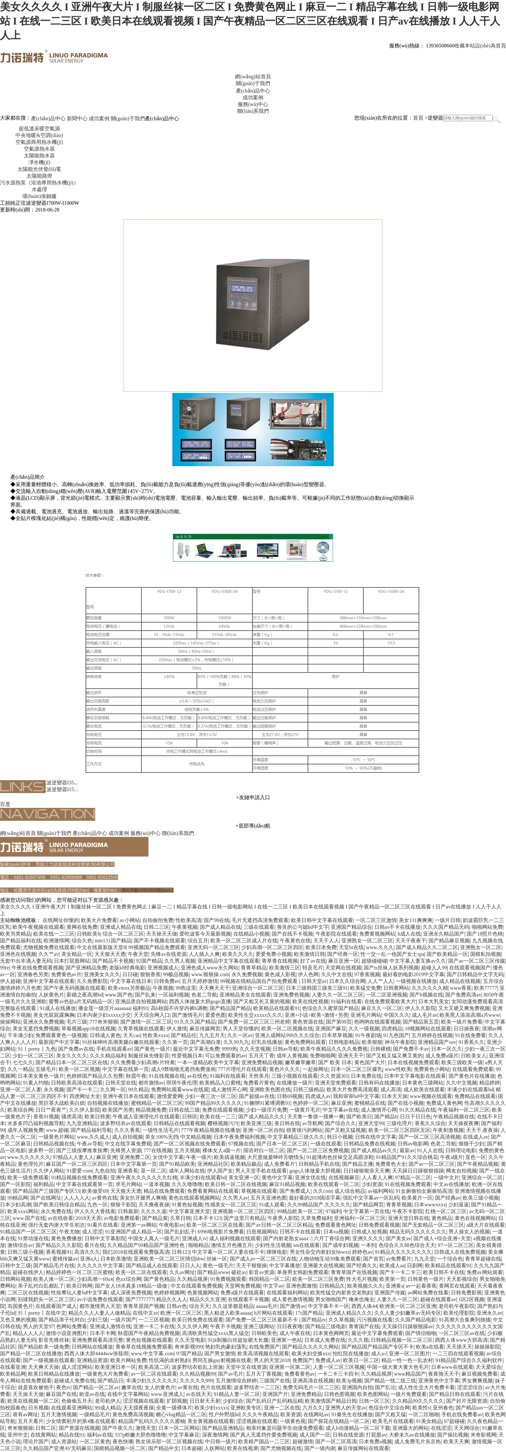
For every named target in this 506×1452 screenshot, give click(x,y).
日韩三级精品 (308, 1089)
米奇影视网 (483, 1434)
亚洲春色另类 (32, 974)
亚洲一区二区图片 (409, 1353)
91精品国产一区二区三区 (28, 1231)
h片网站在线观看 (273, 1313)
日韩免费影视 (466, 1292)
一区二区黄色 (94, 1441)
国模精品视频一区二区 (120, 1448)
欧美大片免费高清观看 (352, 1089)
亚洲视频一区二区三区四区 (243, 1211)
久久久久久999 (196, 1380)
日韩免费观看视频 (379, 1225)
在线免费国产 (264, 1346)
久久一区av (240, 1035)
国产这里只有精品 (244, 1218)
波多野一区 (41, 1150)
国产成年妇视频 (340, 1245)
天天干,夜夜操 (482, 1130)
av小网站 (129, 920)
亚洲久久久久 (367, 1238)
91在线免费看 (470, 1035)
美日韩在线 (287, 1123)
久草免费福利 (316, 1218)
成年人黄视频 (292, 1055)
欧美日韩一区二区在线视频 (236, 1184)
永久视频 (54, 1089)
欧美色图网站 (372, 1394)
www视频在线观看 (431, 1096)
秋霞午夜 (136, 1076)
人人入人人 (77, 1198)
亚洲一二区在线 (282, 1407)
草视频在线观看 (259, 1191)
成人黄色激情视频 (292, 1299)
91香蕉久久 (471, 1042)
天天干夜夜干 (410, 940)
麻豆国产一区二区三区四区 (77, 1164)
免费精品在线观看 (475, 1096)
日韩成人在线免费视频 (460, 1252)
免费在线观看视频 (222, 1110)
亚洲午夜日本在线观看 (128, 1096)
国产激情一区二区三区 (146, 1022)
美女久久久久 (71, 1055)
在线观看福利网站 (287, 1292)
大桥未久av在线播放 (412, 1434)
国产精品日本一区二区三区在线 (71, 1062)
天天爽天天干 (214, 988)
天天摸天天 (459, 1346)
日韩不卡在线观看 (300, 1231)
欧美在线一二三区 (54, 934)
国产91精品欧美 (177, 1164)
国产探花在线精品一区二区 (339, 1421)
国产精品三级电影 (325, 1326)
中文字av (273, 1286)
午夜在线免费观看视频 (37, 967)
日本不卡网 (103, 1333)
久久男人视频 (179, 961)
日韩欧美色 (264, 1333)
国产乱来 (145, 994)
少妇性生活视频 (273, 1245)
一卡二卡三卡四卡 (338, 1374)
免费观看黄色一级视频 (61, 1035)
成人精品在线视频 (460, 981)
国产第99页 (339, 1022)
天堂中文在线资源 (246, 1367)
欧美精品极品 (246, 1164)
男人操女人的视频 (469, 1231)
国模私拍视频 (485, 954)
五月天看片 (31, 1421)
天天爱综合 (488, 1367)
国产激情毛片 (187, 1015)
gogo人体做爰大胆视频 (315, 1170)
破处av (239, 1272)
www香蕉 (461, 988)
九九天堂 (424, 1258)
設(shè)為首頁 (490, 45)
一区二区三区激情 (376, 920)
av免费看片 (398, 1258)
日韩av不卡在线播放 (397, 927)
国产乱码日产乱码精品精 (274, 1401)
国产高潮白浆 (205, 1042)
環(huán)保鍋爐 (39, 196)
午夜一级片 (199, 1157)
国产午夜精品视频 (477, 1164)
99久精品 (138, 1089)
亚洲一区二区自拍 (263, 1130)
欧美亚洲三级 (256, 1123)
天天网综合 (467, 1428)
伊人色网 (308, 974)
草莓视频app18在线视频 (88, 1028)
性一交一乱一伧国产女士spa (392, 954)
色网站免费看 (71, 1326)
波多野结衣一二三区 (257, 1387)
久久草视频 (341, 1319)
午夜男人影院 (283, 1218)
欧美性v (421, 1407)
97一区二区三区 (456, 1245)
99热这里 (186, 988)
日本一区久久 (446, 1049)
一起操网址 (316, 1069)
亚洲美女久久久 (102, 974)
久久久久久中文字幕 (100, 1265)
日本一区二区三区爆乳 (356, 1069)
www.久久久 (380, 947)
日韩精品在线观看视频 (179, 1123)
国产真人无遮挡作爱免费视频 (263, 1434)
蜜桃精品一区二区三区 (157, 1103)
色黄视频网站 (202, 1292)
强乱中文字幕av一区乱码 (371, 1198)
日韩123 (181, 1252)
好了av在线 (313, 961)
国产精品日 (110, 1380)
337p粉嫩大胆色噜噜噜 (140, 1434)
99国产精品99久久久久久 (213, 1103)
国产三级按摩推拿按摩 (82, 1150)
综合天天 (199, 1306)
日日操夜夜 (467, 1028)
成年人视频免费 (25, 1130)
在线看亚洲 (13, 1367)
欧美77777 (485, 988)
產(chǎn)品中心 (48, 118)
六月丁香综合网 (332, 1238)
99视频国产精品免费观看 (156, 947)
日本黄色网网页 (331, 1333)
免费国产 (302, 1360)
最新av (407, 1150)
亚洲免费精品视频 (262, 1062)
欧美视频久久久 (365, 1286)
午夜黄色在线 (295, 940)
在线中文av (145, 1313)
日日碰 (130, 974)
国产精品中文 (163, 1448)
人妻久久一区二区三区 (337, 994)
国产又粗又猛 (390, 1414)
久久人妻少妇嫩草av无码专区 (407, 1313)
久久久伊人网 (192, 1326)
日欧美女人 (474, 1055)
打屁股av (376, 1434)
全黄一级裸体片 (174, 1407)
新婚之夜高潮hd (84, 994)
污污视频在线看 (375, 1319)
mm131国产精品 (113, 940)
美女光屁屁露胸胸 (54, 1015)
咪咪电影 (277, 1252)
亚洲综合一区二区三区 (258, 988)
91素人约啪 (36, 1082)
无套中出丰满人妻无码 (26, 961)
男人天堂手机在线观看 (261, 1170)
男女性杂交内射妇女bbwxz (320, 1252)
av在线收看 (60, 1218)
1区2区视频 (471, 1299)
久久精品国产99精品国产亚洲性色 (146, 1245)
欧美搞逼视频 (229, 1157)
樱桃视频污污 (222, 1123)
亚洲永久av (489, 1313)
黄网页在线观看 (457, 1286)
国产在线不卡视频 (292, 934)
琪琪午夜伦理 (181, 1082)
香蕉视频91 (59, 1252)
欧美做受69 (95, 1191)
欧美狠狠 (372, 1042)
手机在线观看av (114, 1049)
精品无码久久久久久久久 (418, 1231)
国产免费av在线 (76, 1049)
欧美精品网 (13, 1374)
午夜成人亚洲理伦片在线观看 (146, 1116)
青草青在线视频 (280, 961)
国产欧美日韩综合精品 (59, 1204)
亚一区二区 (154, 1170)
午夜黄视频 (184, 927)
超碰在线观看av (438, 1299)
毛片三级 (76, 1022)
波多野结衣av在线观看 (125, 1123)
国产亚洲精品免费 (86, 967)
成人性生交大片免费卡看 (426, 1387)
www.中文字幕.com (152, 1353)
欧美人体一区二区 (54, 1279)
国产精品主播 (357, 1164)
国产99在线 (216, 920)
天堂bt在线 (351, 947)
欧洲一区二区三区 (181, 1313)
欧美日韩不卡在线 (443, 1272)
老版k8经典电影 (127, 967)
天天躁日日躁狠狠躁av (407, 1326)
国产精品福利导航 (91, 1130)
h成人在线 (409, 934)
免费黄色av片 (66, 974)
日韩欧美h (88, 934)
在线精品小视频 (251, 934)
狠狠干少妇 (471, 1143)
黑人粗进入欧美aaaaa (228, 1313)
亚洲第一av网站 (139, 1225)
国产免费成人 (294, 1191)
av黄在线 (188, 1387)
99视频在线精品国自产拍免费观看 (259, 981)
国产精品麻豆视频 (449, 940)
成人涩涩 (92, 1231)
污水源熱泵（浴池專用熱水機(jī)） (39, 182)
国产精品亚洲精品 (222, 1428)
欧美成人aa (392, 1265)
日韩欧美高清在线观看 (77, 1082)
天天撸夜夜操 (153, 1204)
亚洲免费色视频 (291, 994)
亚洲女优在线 (310, 1177)
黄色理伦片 (31, 1164)
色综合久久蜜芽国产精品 (330, 1008)
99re (4, 967)
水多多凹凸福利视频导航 (35, 1123)
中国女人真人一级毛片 (154, 1238)
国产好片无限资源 (466, 1401)
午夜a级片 (451, 1157)
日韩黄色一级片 (426, 1279)
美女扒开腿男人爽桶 (143, 1198)
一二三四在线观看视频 (458, 1353)
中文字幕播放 (284, 1265)
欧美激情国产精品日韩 (331, 1401)
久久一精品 (20, 1069)
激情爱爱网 (170, 1096)
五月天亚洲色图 (268, 1198)
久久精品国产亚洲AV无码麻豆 (57, 1448)
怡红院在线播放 (351, 1353)
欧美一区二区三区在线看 (215, 1225)
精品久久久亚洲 (207, 1299)
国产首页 (373, 1258)
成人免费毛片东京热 (417, 1441)
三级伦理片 (399, 1123)
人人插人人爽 (204, 954)
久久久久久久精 (430, 988)
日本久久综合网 (347, 981)
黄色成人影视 (280, 974)
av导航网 (312, 1123)
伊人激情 (177, 1028)
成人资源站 (64, 1441)
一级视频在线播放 (416, 981)
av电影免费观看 (122, 1218)
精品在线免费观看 (164, 1191)
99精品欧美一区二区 (300, 1211)
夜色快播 (123, 1441)
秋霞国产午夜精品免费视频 (149, 1333)
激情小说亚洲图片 (66, 1333)
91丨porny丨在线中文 (42, 1313)
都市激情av (151, 1082)
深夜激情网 (215, 1434)
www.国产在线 (29, 1218)
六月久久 (312, 1407)
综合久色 (82, 940)
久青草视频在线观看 (141, 1028)
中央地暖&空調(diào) (39, 135)
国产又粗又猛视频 (345, 1130)
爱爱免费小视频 (274, 954)
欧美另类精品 (15, 934)
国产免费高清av (463, 994)
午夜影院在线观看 (336, 934)
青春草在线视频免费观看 (144, 1346)
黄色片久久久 (284, 1069)
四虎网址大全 (84, 1096)
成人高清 (390, 1089)
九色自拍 (105, 1170)
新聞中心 (77, 118)
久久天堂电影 (190, 1340)
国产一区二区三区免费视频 (318, 1150)
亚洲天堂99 (371, 1123)
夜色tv (63, 1387)
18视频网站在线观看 (428, 1028)
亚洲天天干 (351, 1055)
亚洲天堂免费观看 (335, 1082)
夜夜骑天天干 (443, 1374)
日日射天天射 (204, 1401)
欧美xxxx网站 (22, 1211)
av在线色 (197, 1076)
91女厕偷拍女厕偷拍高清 (424, 1191)
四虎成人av (318, 1096)
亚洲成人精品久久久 (349, 1313)
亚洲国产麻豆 (330, 1028)
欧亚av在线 (92, 1394)
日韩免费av (166, 981)
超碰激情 (302, 1441)
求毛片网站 (128, 1184)
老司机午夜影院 (457, 1306)
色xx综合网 (128, 1279)
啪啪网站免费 (487, 927)
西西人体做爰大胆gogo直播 (200, 1001)
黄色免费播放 (66, 1238)
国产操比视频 (452, 1434)
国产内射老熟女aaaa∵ (287, 1238)
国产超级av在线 (257, 1096)
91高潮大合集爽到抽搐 (465, 1319)
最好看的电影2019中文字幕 (413, 974)
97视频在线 (241, 1143)
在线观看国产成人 (56, 1306)
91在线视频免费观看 (408, 1184)
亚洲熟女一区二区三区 (367, 940)
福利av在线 (99, 1434)
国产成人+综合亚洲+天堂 (442, 1238)
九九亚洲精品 (81, 1123)
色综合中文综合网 (389, 1407)
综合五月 (197, 940)
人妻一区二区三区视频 (339, 1367)
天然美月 (258, 1076)
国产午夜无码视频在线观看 (75, 988)
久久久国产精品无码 (446, 927)
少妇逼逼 (458, 1204)
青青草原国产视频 (143, 1306)
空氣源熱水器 (39, 149)
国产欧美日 (359, 1116)
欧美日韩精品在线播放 (54, 1374)
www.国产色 (119, 994)
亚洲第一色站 (286, 1340)
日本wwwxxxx (430, 1204)
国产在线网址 (45, 1198)
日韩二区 (45, 1428)
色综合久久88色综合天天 (407, 1245)
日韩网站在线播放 (92, 1346)
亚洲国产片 (275, 1394)
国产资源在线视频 (79, 1428)
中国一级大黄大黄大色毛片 (398, 1367)
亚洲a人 (89, 1258)
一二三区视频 (153, 1319)
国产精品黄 (155, 1218)
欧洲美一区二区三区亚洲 (408, 1306)
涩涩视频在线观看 (143, 1401)
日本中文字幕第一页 (133, 1164)
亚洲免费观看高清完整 (97, 1340)
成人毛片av (424, 1015)
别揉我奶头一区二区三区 (46, 1299)
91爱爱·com (79, 1170)
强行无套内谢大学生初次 (56, 1225)
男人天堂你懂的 (241, 1028)
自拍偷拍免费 (157, 920)
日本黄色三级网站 (422, 1082)
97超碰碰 (454, 1421)
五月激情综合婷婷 (236, 1380)
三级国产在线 (274, 1380)
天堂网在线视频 (343, 967)
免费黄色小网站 (432, 1069)
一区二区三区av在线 (462, 1333)
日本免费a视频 (375, 1441)
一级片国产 (123, 1319)
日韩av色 (177, 1306)
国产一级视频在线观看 (49, 1360)
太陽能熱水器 (39, 155)
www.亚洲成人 (167, 1394)
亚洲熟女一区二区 (480, 947)
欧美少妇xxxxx (211, 1407)
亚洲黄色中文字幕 (439, 1380)
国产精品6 (386, 1116)
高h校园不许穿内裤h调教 (179, 1008)
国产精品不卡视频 (113, 961)
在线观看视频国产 (470, 967)
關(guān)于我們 (128, 118)
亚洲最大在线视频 (323, 1265)
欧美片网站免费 (128, 1360)
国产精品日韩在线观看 (455, 1394)
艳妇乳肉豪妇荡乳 (226, 1346)
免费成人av (328, 1360)
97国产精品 (189, 1353)
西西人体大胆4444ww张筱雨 (96, 1353)
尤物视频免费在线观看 (49, 947)
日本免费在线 (366, 1076)
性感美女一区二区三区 (231, 1204)
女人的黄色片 (160, 1387)
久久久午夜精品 (260, 1414)
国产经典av (447, 1198)
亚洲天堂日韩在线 (408, 1218)
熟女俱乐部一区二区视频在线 (169, 1441)
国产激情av (292, 1306)
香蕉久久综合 (430, 1123)
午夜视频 (163, 988)
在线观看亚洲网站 (71, 1407)
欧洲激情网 (56, 940)
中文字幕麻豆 (183, 1434)
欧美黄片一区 (417, 1198)
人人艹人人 (380, 981)
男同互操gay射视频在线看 (221, 1360)
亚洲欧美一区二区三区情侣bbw (169, 1258)
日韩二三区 (156, 927)
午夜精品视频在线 (453, 1116)
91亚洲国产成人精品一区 (133, 1231)
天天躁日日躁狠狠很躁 (418, 1170)
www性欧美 (398, 1069)
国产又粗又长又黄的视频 (261, 1001)
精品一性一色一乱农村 (407, 1360)
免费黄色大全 (390, 1164)
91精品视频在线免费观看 (79, 1177)
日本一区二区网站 (179, 1428)
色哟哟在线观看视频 (377, 1022)
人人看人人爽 (377, 1177)
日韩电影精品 (344, 1042)
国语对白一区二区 (264, 1150)
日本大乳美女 (433, 1001)
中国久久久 (397, 1015)
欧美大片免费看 (99, 920)
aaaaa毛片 (267, 1306)
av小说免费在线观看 (100, 1299)
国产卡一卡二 (81, 1089)
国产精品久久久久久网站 (310, 1346)
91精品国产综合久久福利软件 (468, 1360)
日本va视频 (336, 1231)
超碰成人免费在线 (74, 1380)
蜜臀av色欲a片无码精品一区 (81, 1001)
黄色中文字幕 (277, 1177)
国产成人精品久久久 (261, 1116)
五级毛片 (45, 1069)
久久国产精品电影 (415, 1319)
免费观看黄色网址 (335, 1225)
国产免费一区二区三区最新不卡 (262, 1319)
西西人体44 (364, 1306)
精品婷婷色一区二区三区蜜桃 (79, 1272)
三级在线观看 (258, 927)
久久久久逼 (154, 1211)
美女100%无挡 (161, 1137)
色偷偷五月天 (76, 1401)
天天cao (131, 1035)
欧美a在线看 (430, 1346)
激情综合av (20, 1245)
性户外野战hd (224, 1414)
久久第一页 (175, 1042)
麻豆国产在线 (61, 1394)
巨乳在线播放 (266, 1042)
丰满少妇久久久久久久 (151, 1380)
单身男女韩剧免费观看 (303, 1272)
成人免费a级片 (442, 1055)
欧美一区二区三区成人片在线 (244, 940)
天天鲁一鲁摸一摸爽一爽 (315, 1116)
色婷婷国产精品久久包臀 (94, 1076)
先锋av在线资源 (169, 954)
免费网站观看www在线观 (180, 1089)
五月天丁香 (261, 1055)
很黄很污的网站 (304, 1130)
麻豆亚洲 (341, 1103)
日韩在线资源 (348, 1434)
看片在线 (94, 1245)
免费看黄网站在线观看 (213, 1191)
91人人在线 (430, 1150)
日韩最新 (128, 1211)
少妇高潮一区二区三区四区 (272, 947)
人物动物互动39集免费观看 (330, 1258)
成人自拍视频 (127, 1137)
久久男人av (235, 1198)
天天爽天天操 (43, 1367)
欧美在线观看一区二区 (333, 1184)
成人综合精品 (349, 1191)
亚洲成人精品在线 (120, 927)
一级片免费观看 (408, 1394)
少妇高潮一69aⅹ (95, 1279)
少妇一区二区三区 (33, 1055)
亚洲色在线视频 (18, 954)
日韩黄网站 (396, 988)
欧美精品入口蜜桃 (220, 1082)
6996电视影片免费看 (220, 1231)
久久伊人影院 (84, 1110)
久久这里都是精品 (233, 1306)
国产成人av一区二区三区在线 (263, 1258)
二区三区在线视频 (28, 1292)
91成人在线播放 (58, 1008)
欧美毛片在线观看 (393, 1421)
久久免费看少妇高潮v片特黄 (142, 1062)
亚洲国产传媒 (389, 1292)
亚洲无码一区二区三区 (213, 947)
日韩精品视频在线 (54, 1143)
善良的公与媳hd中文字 (303, 927)
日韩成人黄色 (105, 1035)
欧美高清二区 (153, 1367)
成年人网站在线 (187, 1170)
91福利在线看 (346, 1001)
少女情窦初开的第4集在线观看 (81, 1421)
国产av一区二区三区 (432, 1164)
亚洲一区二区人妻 (20, 1089)
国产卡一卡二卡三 (400, 1272)
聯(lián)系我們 (178, 833)
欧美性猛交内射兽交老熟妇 (341, 1292)
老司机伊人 (108, 1401)
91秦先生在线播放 (352, 1414)
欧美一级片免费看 (461, 1022)
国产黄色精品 (159, 1279)
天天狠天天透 (110, 954)
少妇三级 (97, 1319)
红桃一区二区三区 (446, 1211)
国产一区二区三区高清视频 (429, 1137)
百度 (5, 804)
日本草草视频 (337, 1035)
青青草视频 (399, 1204)
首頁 (418, 118)
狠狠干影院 (123, 1204)
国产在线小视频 (406, 1103)
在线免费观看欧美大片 (390, 1001)
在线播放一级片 (295, 1082)
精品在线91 (72, 1434)
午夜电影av (171, 1225)
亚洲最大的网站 (410, 1428)
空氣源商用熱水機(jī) (39, 142)
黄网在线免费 (81, 927)
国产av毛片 (230, 1374)
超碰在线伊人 (28, 1272)
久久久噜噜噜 (187, 1184)
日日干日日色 (415, 1116)
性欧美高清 (188, 920)
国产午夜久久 (117, 1428)
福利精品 (43, 1184)
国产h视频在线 (426, 994)
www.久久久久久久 (28, 1157)
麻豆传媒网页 (204, 1028)
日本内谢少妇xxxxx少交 (104, 1015)
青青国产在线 (364, 1326)
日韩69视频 (290, 1096)
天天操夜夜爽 (463, 1123)
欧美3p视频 (349, 1380)
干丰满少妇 (20, 1035)
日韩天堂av (314, 981)
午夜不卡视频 (225, 1326)
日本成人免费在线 (325, 1340)
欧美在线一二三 (218, 1116)
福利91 (140, 1008)
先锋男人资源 (125, 1150)
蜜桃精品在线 (369, 1103)
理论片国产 (36, 1441)
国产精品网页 (368, 1204)
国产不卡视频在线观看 (159, 940)
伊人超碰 (10, 981)
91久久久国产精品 (195, 1022)
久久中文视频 (461, 1082)
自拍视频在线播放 (107, 1103)
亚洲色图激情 (301, 1286)
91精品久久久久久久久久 (403, 1252)
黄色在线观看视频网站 (194, 1198)
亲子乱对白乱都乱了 (41, 1286)
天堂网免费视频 (243, 1286)
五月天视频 (187, 1150)
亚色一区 (475, 1157)
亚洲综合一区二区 (482, 1177)
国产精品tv (313, 1319)
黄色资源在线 (307, 1022)
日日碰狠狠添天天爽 (366, 1170)
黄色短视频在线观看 (149, 1340)
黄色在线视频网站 (475, 1218)
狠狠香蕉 (150, 974)
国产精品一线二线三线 (390, 1380)
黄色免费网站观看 (305, 1042)
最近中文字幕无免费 (196, 1049)
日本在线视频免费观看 (413, 1062)
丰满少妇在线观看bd (470, 1089)
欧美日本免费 (321, 947)
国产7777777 (140, 1299)
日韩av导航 (285, 1049)
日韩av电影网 (413, 1143)
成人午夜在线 (294, 1333)
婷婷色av (362, 1252)
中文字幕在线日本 (131, 981)
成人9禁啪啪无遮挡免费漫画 (183, 1069)
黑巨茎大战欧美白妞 (61, 1103)
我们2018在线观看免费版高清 (135, 1252)
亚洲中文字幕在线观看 (49, 981)
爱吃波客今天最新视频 (205, 934)
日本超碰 (191, 1448)
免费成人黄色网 (444, 1103)
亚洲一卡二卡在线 (154, 1326)
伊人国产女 (220, 1170)
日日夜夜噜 (290, 1326)
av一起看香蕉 (421, 1286)
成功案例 (99, 118)
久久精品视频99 (197, 1374)
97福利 (333, 1211)
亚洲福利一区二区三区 (360, 1218)
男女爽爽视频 (477, 1380)
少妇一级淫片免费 (266, 1110)
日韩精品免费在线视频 (369, 1143)
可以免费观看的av (225, 1055)
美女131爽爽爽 (415, 920)
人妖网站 (214, 1448)
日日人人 (190, 1265)
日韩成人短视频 (369, 1231)
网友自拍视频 (461, 1170)
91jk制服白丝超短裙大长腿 (238, 1340)
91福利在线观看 (228, 1076)
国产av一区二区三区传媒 (476, 961)
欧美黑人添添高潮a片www (470, 1015)
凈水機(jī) (39, 162)
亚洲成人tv (194, 1238)
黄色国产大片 (369, 1062)
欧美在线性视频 (310, 1001)
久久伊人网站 (48, 1170)
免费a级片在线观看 (242, 1292)
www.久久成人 (93, 1137)
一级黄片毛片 (304, 1110)
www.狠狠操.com (210, 974)
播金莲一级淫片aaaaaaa (104, 1008)
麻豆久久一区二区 (381, 1008)
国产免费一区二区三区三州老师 (254, 1022)
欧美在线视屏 (242, 1448)
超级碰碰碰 (374, 961)
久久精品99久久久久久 (418, 1401)
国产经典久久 (361, 1265)
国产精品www (213, 1272)
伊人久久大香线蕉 (95, 1211)
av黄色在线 (104, 1198)
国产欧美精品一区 (447, 954)
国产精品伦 (184, 1035)
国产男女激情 (219, 1353)
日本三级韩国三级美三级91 (317, 988)
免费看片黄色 (258, 1082)
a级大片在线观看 (485, 1225)
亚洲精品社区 (212, 1164)
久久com (322, 1191)
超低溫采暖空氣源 (39, 128)
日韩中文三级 (15, 1265)
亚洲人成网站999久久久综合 (287, 1035)
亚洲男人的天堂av (345, 1407)
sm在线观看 (306, 1245)
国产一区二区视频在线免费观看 (190, 1143)
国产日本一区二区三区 (282, 1143)
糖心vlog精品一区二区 (181, 1414)
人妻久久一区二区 (397, 1299)
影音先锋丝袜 (53, 1340)
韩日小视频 (340, 1137)
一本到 (368, 1245)
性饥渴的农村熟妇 (169, 1360)
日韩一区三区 (374, 1401)
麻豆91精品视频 (287, 1184)
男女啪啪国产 (330, 1299)
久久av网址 (182, 1272)
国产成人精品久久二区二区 (427, 947)
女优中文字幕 (168, 1157)
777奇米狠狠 (104, 1022)
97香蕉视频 (367, 974)
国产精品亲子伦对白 (61, 1319)
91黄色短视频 (187, 1204)
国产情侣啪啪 (420, 1333)
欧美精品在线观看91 (276, 1008)
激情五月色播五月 (231, 1245)
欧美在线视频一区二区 (33, 1401)
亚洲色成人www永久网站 (209, 967)
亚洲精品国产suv (437, 1042)
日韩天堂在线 (120, 1082)
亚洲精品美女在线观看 (245, 994)
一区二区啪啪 (423, 1414)
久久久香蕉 (127, 1130)
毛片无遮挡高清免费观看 (260, 920)
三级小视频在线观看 (294, 1076)
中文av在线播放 (451, 1184)
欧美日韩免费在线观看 (197, 1319)
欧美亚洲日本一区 (115, 1367)
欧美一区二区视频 (79, 1069)
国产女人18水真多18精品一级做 (131, 1286)
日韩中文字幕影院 (105, 1238)
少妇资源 (372, 1184)
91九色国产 (396, 1035)
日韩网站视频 (15, 1279)
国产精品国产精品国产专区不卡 (377, 1346)
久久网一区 (113, 1089)
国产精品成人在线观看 (151, 1265)
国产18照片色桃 (485, 934)
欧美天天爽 (456, 1441)
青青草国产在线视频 (354, 1272)
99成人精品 (108, 1407)
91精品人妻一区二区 (237, 1394)
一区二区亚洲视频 (386, 994)
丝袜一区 (217, 1258)
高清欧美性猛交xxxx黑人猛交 (215, 1333)
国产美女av (398, 1238)
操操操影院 (487, 1346)
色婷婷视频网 (169, 1292)
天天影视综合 (461, 1279)
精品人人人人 (28, 1333)
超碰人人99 (434, 967)
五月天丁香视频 (264, 1374)
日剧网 (414, 1265)
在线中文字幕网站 (127, 1394)
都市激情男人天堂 (100, 1306)
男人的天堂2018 (272, 1360)
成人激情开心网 (229, 1089)
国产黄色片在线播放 (472, 1076)
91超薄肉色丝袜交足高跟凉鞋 (340, 1157)
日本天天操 (395, 1096)
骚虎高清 (71, 1116)
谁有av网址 (25, 1414)
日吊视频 (38, 1407)
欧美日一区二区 (361, 1360)
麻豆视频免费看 (479, 1374)
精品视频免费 (151, 1110)
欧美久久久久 (237, 954)
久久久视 (358, 1340)
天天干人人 (326, 940)
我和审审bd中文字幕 (356, 1096)
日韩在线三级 (184, 1110)
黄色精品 (441, 1218)
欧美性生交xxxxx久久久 (255, 1015)
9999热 (229, 1049)
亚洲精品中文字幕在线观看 (228, 961)
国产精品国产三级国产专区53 (46, 1191)
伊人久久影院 (420, 1008)
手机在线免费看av (461, 1414)
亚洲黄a (394, 1286)
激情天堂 (146, 1428)
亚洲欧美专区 (245, 1407)
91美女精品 (429, 1421)
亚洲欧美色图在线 (270, 1089)
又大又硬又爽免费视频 (464, 1008)
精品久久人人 (171, 1299)
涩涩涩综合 (470, 1387)
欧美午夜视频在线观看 (38, 927)
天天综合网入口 (152, 1015)
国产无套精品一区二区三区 (433, 1225)
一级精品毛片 (94, 1414)
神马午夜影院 (400, 1042)
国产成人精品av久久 (374, 1150)
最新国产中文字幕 (59, 1042)
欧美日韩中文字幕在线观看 (322, 920)
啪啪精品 (198, 1245)
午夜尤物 (69, 1231)
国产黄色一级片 (152, 1049)
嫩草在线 (131, 1387)
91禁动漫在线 (33, 1238)
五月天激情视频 (59, 1414)
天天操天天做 (161, 934)
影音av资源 (261, 1272)
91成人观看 (272, 1204)
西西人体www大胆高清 (461, 1340)
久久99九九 (236, 1042)
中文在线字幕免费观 (128, 1143)
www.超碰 (57, 1130)
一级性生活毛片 (161, 1130)
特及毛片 (312, 967)
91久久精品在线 (418, 1110)
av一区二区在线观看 (154, 1374)
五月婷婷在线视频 (432, 1035)
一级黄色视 (293, 1421)
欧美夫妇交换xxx (311, 1353)
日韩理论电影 (460, 1150)
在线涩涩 (441, 1428)
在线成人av (475, 1137)
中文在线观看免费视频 (196, 1286)
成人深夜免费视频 (131, 1292)
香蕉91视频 (46, 1116)
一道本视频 (156, 1184)
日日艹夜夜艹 (50, 1110)
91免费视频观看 (228, 1279)
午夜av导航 (89, 1143)
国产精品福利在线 (20, 940)
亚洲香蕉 (127, 1170)
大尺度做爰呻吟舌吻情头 (275, 1157)
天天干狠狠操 (251, 1265)
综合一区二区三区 (123, 934)
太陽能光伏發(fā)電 (39, 169)
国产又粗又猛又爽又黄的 (394, 1055)
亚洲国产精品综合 (351, 927)
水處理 (39, 189)
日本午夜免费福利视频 (239, 1137)
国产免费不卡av (411, 1049)
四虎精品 (392, 1028)
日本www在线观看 (452, 1367)
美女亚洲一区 (243, 1177)
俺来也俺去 (361, 1299)
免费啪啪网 (323, 1055)
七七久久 (23, 1062)
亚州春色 (443, 1407)
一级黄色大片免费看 (105, 1374)
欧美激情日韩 (309, 954)
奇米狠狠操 (20, 1428)
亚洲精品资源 (92, 1360)
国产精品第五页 (421, 1022)
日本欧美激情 (115, 1258)
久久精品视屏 (192, 1279)
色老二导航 (204, 994)
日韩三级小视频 (25, 1252)
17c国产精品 (309, 1313)
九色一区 (97, 1204)
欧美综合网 (20, 1110)
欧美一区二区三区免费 (318, 1279)
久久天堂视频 (254, 1049)
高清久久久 (87, 1252)
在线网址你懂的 (61, 920)
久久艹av (48, 954)
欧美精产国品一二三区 (264, 1441)
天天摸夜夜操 (138, 1407)
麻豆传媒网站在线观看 (363, 1448)
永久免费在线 (56, 1211)
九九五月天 (212, 1035)
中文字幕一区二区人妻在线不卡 (228, 1252)
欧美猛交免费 (365, 988)
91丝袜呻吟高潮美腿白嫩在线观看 (120, 1042)
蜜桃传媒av (65, 1258)
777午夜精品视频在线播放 (210, 1130)
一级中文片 (446, 1177)
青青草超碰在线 (483, 1258)
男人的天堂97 (38, 1326)
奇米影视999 (189, 1346)
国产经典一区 (342, 954)
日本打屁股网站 (72, 961)
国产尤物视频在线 (281, 1448)
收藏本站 (464, 45)
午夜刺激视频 (448, 1130)
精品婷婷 (489, 1082)
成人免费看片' (280, 1164)
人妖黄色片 (51, 994)
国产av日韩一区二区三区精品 (279, 1225)
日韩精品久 (332, 1286)
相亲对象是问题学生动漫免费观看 (284, 1428)
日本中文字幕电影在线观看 (415, 1076)
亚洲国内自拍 (357, 1387)
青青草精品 (254, 967)
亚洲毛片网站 (365, 1015)
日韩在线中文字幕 (375, 1137)
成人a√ (379, 1353)
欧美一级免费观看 (28, 1177)
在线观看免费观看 (472, 1069)
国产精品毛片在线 (54, 1265)
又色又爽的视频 (18, 1319)
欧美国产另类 (117, 1110)
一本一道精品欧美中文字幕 (208, 1062)
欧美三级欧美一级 (462, 1062)
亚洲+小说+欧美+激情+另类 (316, 1015)
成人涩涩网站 (76, 1367)
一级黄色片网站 (56, 1137)
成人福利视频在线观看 (235, 1238)
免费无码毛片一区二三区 (311, 1387)
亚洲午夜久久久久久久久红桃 (143, 1177)
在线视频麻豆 (344, 1177)
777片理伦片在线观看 (242, 1069)
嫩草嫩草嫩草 (300, 1062)
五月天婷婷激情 (200, 981)
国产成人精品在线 (220, 927)
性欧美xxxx (155, 1035)
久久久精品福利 (108, 1055)
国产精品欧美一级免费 (43, 1346)
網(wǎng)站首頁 (253, 76)
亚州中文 (17, 1434)
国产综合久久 (340, 1123)
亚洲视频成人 (162, 967)
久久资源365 (334, 1076)
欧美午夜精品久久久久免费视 (334, 1049)
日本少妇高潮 (15, 1204)
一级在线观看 (325, 1143)
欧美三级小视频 (481, 1198)
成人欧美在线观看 (424, 1089)
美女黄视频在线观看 (210, 1421)
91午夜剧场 (368, 1035)
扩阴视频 (177, 1401)
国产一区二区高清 (336, 1441)
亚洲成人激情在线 (110, 1326)
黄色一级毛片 (218, 1265)
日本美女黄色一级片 (41, 1076)
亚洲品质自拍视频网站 (141, 1001)
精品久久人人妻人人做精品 (99, 1313)
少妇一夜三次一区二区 (211, 1096)
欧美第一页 (392, 1279)
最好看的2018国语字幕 (314, 1198)
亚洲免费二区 (134, 1157)
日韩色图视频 (339, 1394)
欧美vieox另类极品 (129, 988)
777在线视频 (158, 1150)
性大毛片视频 (361, 1279)
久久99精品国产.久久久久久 (318, 1204)
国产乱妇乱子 (179, 1231)
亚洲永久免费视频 (43, 1022)
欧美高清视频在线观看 (263, 1353)
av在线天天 (198, 1394)
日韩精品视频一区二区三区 (402, 1340)
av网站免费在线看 (428, 1292)
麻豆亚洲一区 (343, 961)
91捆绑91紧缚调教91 (267, 1103)
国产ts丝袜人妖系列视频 (391, 967)
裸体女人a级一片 (221, 1150)
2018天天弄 (88, 1218)
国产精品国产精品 (230, 1008)
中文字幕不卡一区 (328, 1306)
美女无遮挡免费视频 (36, 1028)
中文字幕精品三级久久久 (296, 1137)
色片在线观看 (215, 1387)
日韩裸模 (380, 1049)
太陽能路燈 (39, 176)
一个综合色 (450, 1258)
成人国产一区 (314, 1434)
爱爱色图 (215, 1015)
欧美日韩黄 (97, 1116)
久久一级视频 (364, 1028)
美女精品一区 (76, 954)
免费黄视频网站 (377, 934)
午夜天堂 (138, 954)
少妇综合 (233, 1401)
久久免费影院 (92, 981)
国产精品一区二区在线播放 (31, 1353)
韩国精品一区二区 (269, 1279)
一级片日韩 (447, 920)
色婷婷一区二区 (311, 1103)
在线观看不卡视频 (248, 1299)
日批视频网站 (261, 1231)
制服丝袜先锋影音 (148, 1055)
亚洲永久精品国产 (443, 934)
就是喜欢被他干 (36, 1387)
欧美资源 (290, 1414)
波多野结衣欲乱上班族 (197, 1367)
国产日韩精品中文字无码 (475, 974)
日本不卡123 (207, 1218)
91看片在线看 (102, 1225)
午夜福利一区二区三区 (464, 1110)
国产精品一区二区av (96, 1387)
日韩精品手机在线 (319, 1164)
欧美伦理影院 (458, 1313)
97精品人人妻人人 (73, 1157)
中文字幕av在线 (341, 1110)
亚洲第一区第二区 (289, 1367)
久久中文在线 (336, 974)
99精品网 (17, 1198)
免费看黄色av (299, 1374)
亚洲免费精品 (306, 1394)
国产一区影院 (15, 1184)
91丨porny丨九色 (37, 1049)
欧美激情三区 (284, 967)
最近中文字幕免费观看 (377, 1333)
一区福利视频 (173, 994)
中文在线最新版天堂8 (101, 947)
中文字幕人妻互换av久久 (418, 961)
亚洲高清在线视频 (313, 1380)
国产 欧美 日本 (335, 1062)
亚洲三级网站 (258, 1326)
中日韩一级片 (220, 1441)
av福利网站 (380, 1191)
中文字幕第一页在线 (366, 1211)
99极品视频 (176, 974)
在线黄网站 (43, 1434)
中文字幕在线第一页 (125, 1069)
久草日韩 (180, 1218)
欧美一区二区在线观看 (141, 1272)
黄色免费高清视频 (133, 1414)
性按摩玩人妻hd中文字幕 (79, 1292)
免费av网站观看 (484, 1272)
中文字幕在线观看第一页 (84, 1184)
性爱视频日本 (187, 1055)
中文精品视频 (195, 1137)
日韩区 (189, 1116)
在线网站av (316, 1414)
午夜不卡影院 (407, 1211)
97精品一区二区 (413, 1177)
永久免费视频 (246, 974)
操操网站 (10, 1022)
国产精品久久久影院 (58, 1245)
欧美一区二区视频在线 (287, 1028)
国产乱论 (385, 1387)
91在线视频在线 (167, 1076)
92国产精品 (149, 961)
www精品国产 (410, 1374)
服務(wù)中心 (145, 833)
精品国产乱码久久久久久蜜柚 (151, 1421)
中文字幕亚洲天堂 (189, 1211)
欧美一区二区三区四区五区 (399, 1130)
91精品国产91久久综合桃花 (407, 1157)
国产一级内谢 (319, 1448)
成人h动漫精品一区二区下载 (358, 1428)
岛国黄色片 (20, 1306)
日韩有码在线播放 (379, 1082)
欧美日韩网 (79, 1286)
